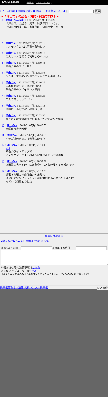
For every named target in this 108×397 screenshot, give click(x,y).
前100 (29, 241)
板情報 (30, 2)
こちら (36, 267)
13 (3, 161)
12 (3, 145)
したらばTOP (7, 11)
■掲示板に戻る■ (25, 11)
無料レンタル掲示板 (36, 287)
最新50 (52, 11)
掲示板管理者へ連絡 (12, 287)
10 (3, 125)
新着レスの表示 (54, 236)
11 (3, 135)
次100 (36, 241)
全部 (38, 11)
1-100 (44, 11)
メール (62, 11)
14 (3, 171)
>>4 (8, 148)
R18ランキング (43, 2)
